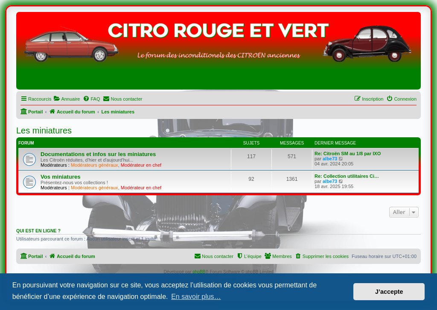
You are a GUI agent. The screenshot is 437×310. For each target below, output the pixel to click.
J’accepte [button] (389, 291)
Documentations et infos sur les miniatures (98, 154)
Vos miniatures (61, 177)
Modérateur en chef (141, 165)
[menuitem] (66, 99)
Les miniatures (44, 130)
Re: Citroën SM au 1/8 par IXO (348, 153)
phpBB (198, 271)
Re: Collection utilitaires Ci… (347, 176)
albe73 (330, 158)
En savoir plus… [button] (196, 296)
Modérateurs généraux (94, 165)
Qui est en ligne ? (38, 230)
